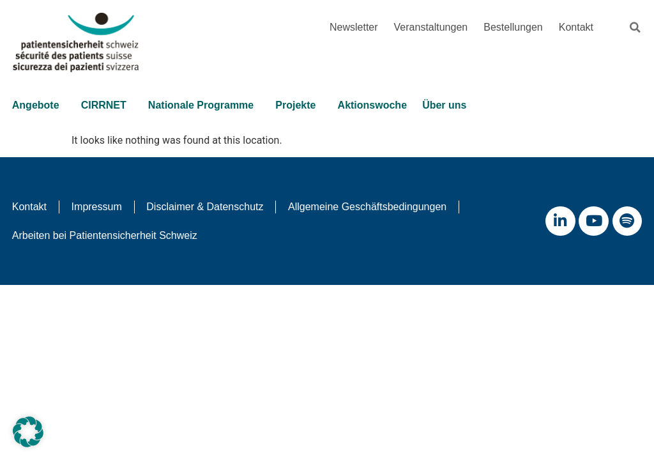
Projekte (301, 106)
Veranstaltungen (431, 27)
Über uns (451, 106)
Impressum (98, 206)
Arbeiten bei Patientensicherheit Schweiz (105, 236)
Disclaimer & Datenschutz (208, 206)
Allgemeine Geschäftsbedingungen (373, 206)
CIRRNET (108, 106)
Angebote (39, 106)
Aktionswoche (374, 105)
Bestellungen (513, 27)
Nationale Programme (206, 106)
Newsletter (354, 27)
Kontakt (576, 27)
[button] (634, 27)
